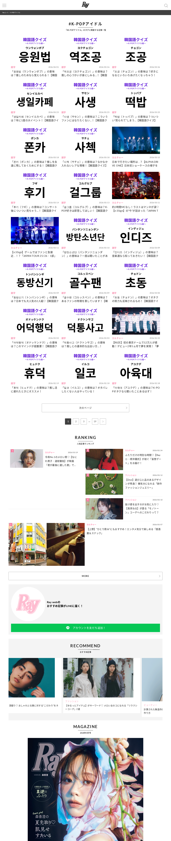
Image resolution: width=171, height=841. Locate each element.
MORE (85, 576)
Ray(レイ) (5, 12)
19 (95, 421)
